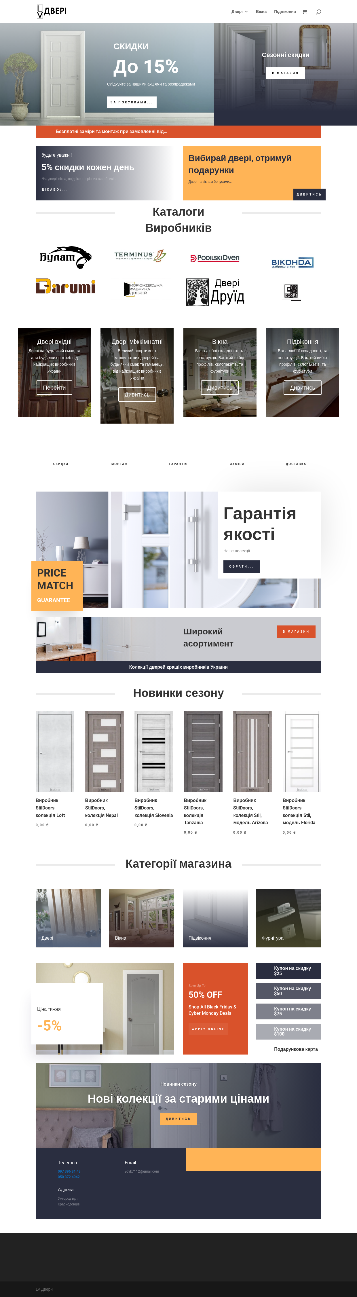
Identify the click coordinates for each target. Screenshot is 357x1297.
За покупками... (132, 102)
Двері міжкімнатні (137, 341)
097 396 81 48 (69, 1171)
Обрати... (241, 566)
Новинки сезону (178, 1084)
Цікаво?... (55, 189)
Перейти (54, 387)
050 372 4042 (69, 1177)
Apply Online (208, 1029)
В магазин (296, 631)
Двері (237, 12)
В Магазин (285, 73)
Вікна (261, 12)
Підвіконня (285, 12)
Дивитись (309, 194)
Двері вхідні (54, 341)
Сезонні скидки (285, 54)
